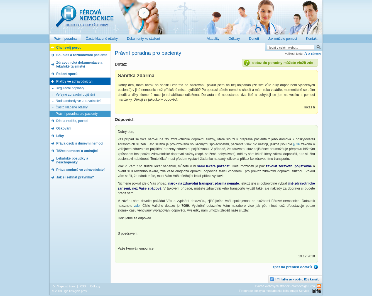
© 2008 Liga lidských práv (69, 291)
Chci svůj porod (69, 47)
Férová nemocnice (84, 19)
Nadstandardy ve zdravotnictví (78, 101)
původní (316, 53)
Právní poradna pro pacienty (77, 114)
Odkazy (95, 286)
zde (137, 206)
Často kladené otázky (72, 107)
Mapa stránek (66, 286)
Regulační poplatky (70, 88)
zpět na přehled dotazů (292, 267)
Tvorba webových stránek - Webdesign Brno (285, 286)
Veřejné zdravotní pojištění (75, 94)
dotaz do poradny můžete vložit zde (282, 63)
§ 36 (297, 144)
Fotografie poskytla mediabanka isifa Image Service (274, 290)
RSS (83, 286)
